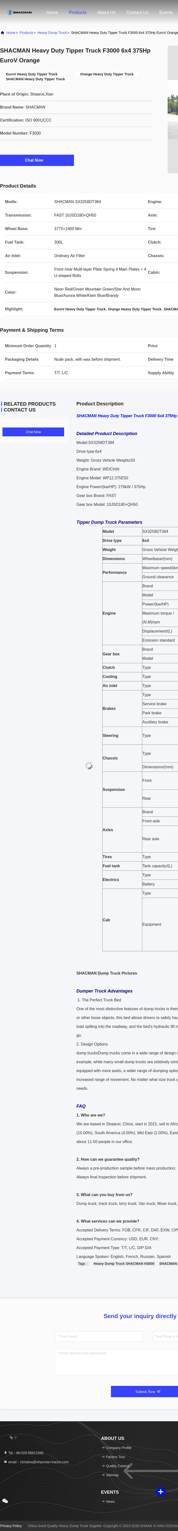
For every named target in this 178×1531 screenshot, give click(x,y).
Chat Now (37, 160)
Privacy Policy (11, 1526)
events (166, 12)
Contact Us (137, 12)
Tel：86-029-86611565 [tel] (23, 1453)
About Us (106, 12)
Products (78, 12)
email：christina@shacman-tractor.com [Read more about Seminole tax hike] (36, 1462)
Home (52, 12)
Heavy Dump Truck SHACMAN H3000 (124, 1264)
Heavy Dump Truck (52, 33)
